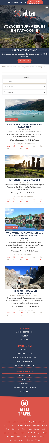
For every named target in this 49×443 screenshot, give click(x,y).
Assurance (24, 350)
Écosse (13, 425)
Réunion (35, 436)
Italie (43, 429)
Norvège (37, 433)
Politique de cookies (24, 361)
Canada (15, 422)
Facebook (21, 391)
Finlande (36, 425)
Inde (13, 429)
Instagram (24, 391)
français (21, 2)
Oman (44, 433)
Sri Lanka (13, 440)
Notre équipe (24, 383)
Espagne (28, 425)
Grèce (8, 429)
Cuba (6, 425)
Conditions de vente (24, 354)
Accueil (16, 67)
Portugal (26, 436)
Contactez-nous (24, 379)
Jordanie (7, 433)
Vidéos (27, 391)
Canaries (24, 422)
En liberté (24, 336)
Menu (47, 7)
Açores (8, 422)
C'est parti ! (26, 61)
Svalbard (21, 440)
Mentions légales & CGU (24, 365)
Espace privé (14, 2)
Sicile (42, 436)
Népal (30, 433)
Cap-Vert (32, 422)
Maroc (23, 433)
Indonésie (21, 429)
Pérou (19, 436)
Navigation (24, 340)
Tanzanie (30, 440)
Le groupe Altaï (24, 375)
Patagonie (10, 436)
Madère (15, 433)
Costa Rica (42, 422)
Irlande (29, 429)
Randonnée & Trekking (25, 332)
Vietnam (38, 440)
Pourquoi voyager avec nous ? (25, 387)
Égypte (20, 425)
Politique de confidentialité (24, 357)
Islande (36, 429)
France (44, 425)
